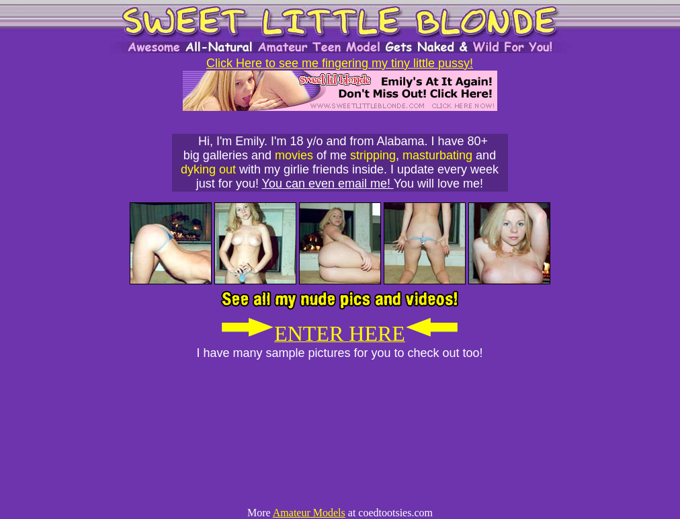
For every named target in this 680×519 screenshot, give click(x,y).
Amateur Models (309, 512)
